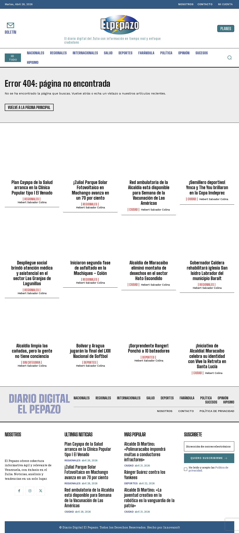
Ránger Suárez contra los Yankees (144, 474)
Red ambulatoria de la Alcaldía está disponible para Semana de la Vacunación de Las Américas (148, 193)
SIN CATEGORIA (31, 362)
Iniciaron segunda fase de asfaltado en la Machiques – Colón (90, 268)
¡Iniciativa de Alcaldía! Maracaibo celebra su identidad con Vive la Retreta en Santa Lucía (207, 356)
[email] (209, 446)
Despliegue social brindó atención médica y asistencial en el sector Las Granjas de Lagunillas (32, 273)
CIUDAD (133, 209)
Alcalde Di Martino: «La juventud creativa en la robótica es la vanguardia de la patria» (149, 497)
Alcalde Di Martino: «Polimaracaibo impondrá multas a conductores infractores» (144, 451)
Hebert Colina (213, 373)
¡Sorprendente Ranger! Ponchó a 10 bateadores (149, 348)
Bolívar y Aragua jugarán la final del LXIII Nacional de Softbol (90, 351)
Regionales (31, 199)
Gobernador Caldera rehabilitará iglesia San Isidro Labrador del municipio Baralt (207, 270)
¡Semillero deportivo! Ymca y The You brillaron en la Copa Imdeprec (207, 187)
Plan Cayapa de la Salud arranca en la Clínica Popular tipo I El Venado (32, 187)
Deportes (90, 362)
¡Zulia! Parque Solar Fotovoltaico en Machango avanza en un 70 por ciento (90, 190)
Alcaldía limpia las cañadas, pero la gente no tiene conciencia (32, 351)
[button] (229, 57)
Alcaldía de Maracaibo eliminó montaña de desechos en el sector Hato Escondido (148, 270)
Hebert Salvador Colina (32, 202)
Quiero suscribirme (209, 458)
